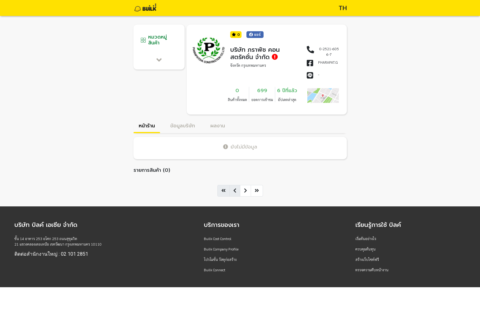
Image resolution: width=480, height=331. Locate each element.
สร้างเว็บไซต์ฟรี (367, 259)
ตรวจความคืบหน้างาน (371, 269)
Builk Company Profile (221, 248)
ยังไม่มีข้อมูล (240, 146)
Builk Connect (214, 269)
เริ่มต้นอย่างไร (365, 238)
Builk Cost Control (217, 238)
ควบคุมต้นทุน (365, 248)
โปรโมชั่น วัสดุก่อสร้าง (220, 259)
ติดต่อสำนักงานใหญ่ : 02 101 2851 (51, 254)
